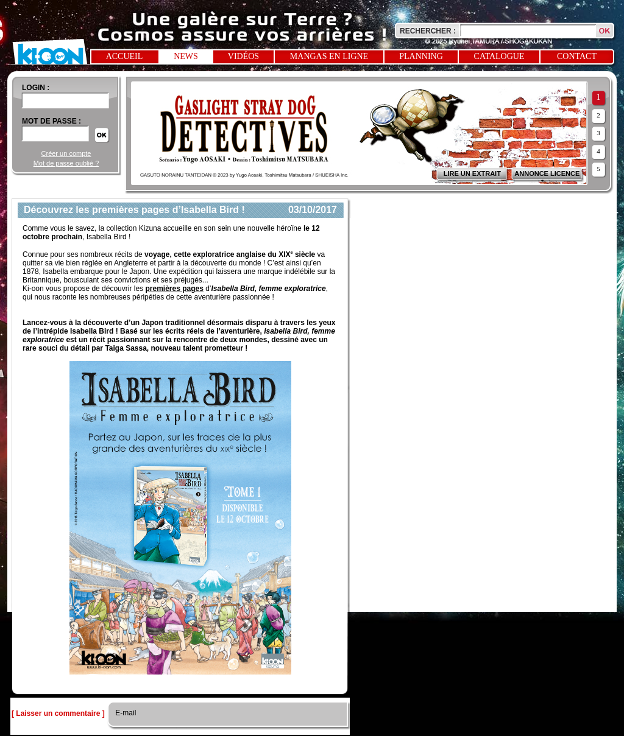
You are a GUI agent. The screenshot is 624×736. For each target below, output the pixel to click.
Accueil (124, 56)
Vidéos (243, 56)
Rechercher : (428, 31)
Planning (421, 56)
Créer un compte (66, 153)
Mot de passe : (51, 121)
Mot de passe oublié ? (66, 163)
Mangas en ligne (329, 56)
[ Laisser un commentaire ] (58, 713)
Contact (577, 56)
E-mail (124, 713)
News (186, 56)
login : (35, 87)
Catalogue (499, 56)
